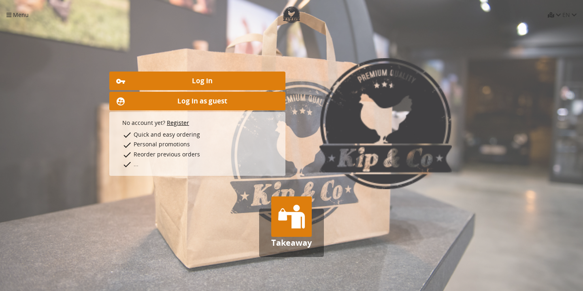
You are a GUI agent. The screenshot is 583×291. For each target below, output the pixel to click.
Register (178, 123)
